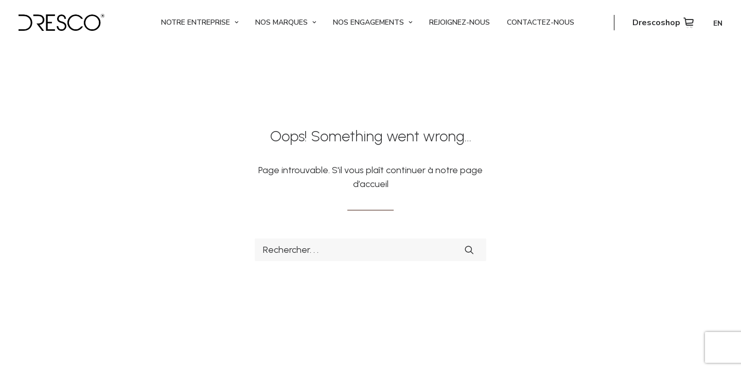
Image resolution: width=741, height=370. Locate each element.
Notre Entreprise (199, 22)
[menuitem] (199, 22)
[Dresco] (61, 22)
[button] (469, 250)
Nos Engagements (372, 22)
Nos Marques (285, 22)
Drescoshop (656, 22)
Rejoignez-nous (459, 22)
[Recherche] (370, 249)
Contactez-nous (540, 22)
